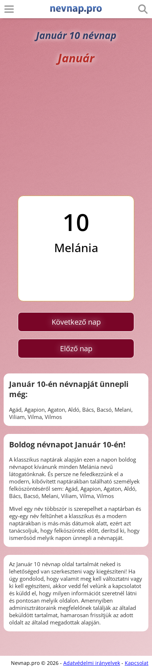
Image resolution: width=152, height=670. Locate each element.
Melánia (76, 247)
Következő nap (76, 322)
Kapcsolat (136, 662)
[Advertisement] (76, 130)
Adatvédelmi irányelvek (91, 662)
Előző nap (76, 348)
